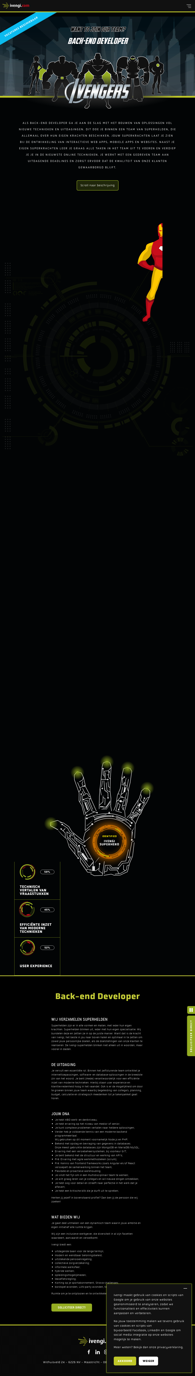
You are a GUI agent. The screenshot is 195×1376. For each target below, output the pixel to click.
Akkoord (125, 1361)
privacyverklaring (170, 1347)
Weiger (148, 1361)
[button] (189, 6)
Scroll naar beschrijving (98, 185)
